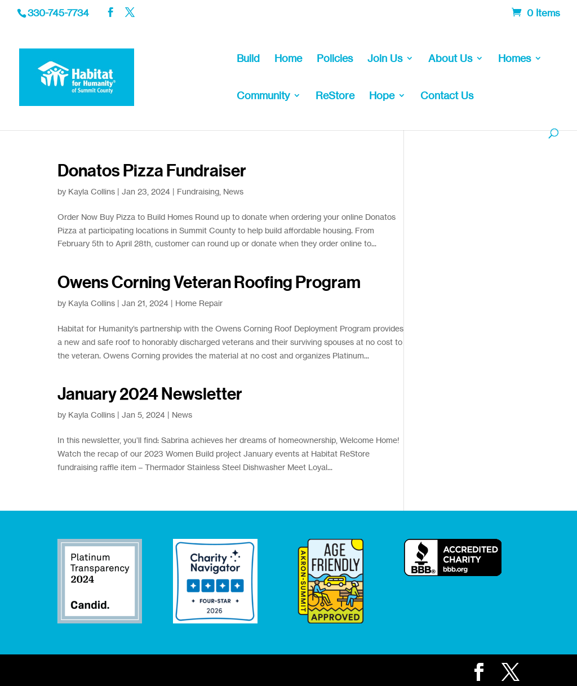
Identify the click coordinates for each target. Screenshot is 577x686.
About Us (450, 59)
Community (263, 96)
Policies (335, 59)
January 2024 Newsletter (149, 394)
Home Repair (199, 303)
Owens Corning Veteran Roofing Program (209, 282)
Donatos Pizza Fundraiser (151, 171)
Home (288, 59)
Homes (514, 59)
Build (248, 59)
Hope (381, 96)
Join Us (384, 59)
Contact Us (446, 96)
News (233, 191)
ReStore (335, 96)
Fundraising (198, 191)
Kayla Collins (91, 191)
